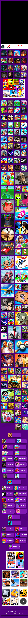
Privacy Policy (13, 613)
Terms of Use (20, 613)
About (7, 613)
